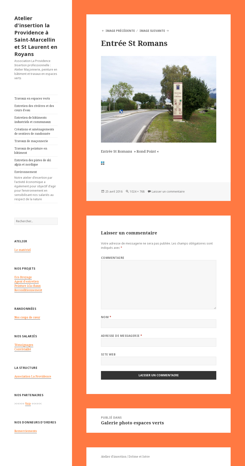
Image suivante (152, 31)
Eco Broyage (23, 277)
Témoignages (23, 345)
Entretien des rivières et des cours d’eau (34, 108)
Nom (106, 317)
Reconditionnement (28, 290)
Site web (108, 354)
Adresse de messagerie (121, 336)
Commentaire (112, 258)
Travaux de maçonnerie (31, 141)
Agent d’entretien (26, 281)
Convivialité (22, 349)
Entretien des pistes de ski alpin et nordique (32, 162)
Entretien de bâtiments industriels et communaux (32, 120)
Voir (28, 404)
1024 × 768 (137, 191)
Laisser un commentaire (168, 191)
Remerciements (25, 431)
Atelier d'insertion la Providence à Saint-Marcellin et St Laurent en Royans (35, 35)
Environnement (36, 185)
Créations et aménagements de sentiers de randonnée (34, 131)
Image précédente (120, 31)
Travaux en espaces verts (32, 98)
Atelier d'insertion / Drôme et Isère (125, 457)
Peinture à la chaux (27, 286)
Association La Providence (32, 376)
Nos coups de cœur (27, 317)
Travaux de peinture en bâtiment (30, 150)
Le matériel (22, 250)
